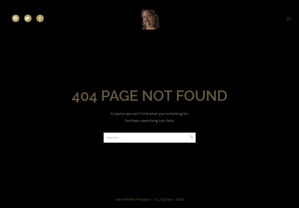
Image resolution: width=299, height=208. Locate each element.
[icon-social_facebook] (40, 18)
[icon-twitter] (29, 18)
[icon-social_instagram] (17, 18)
